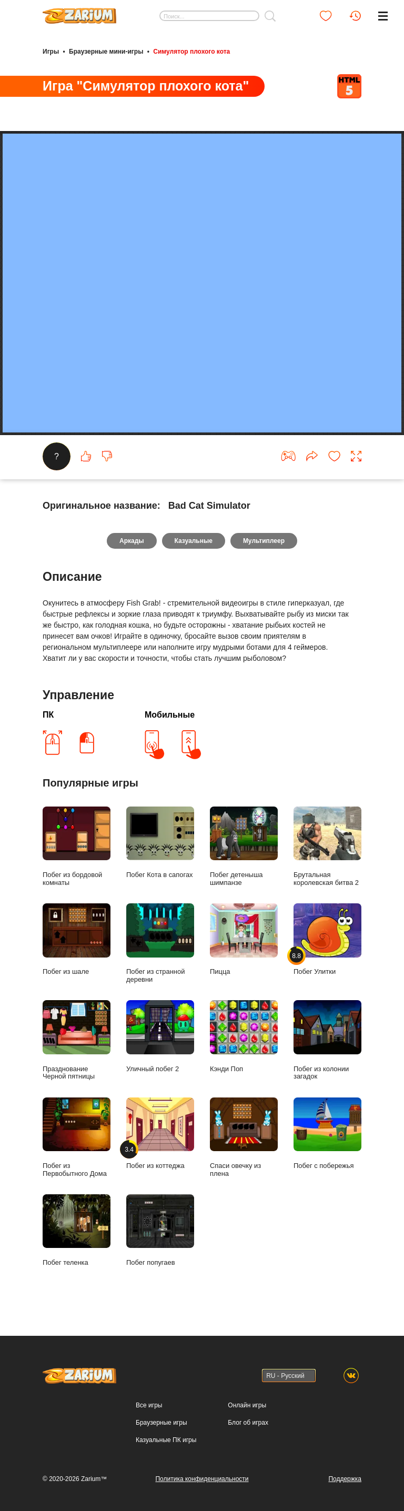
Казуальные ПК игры (166, 1440)
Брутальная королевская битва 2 (327, 847)
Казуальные (194, 541)
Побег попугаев (160, 1230)
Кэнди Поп (244, 1036)
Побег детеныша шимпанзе (244, 847)
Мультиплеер (264, 541)
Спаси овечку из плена (244, 1137)
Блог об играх (248, 1422)
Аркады (131, 541)
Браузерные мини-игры (106, 51)
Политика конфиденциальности (201, 1479)
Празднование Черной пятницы (76, 1040)
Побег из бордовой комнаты (76, 847)
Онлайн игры (247, 1405)
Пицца (244, 939)
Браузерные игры (161, 1422)
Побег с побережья (327, 1133)
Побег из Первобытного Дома (76, 1137)
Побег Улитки (327, 939)
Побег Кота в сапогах (160, 843)
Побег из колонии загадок (327, 1040)
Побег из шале (76, 939)
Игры (51, 51)
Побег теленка (76, 1230)
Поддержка (344, 1479)
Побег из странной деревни (160, 943)
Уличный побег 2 (160, 1036)
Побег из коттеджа (160, 1133)
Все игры (149, 1405)
